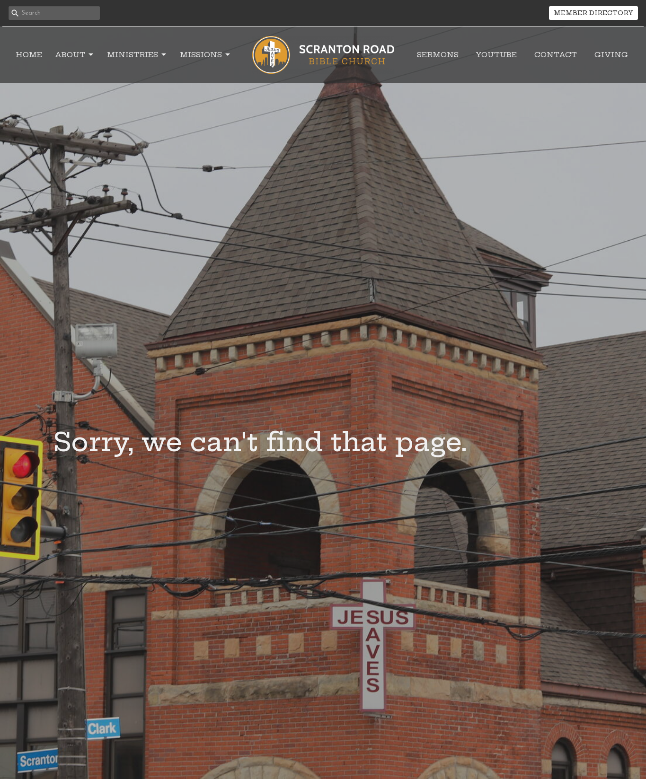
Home (29, 54)
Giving (611, 54)
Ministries (137, 55)
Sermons (438, 54)
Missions (205, 55)
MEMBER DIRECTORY (593, 13)
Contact (555, 54)
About (75, 55)
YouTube (496, 54)
